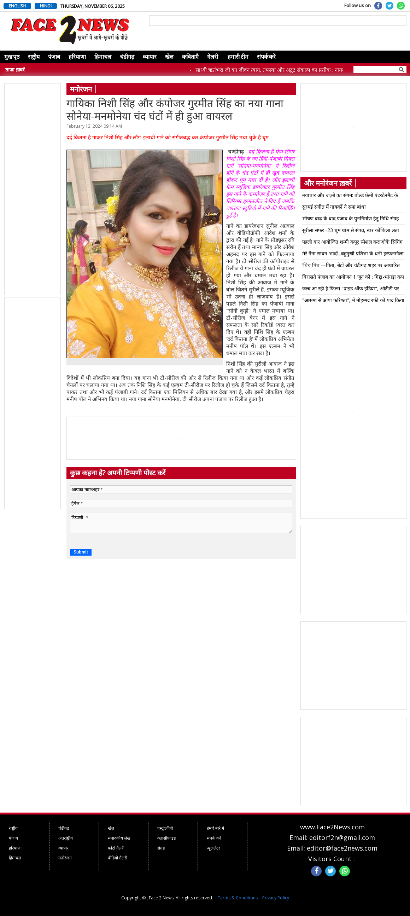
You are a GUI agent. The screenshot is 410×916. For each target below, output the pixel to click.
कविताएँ (190, 57)
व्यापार (150, 57)
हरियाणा (77, 57)
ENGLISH (17, 6)
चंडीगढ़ (127, 57)
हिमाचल (102, 57)
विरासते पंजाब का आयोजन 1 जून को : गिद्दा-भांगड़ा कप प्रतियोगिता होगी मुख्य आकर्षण (353, 278)
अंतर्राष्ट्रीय (65, 838)
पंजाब (54, 57)
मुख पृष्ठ (11, 57)
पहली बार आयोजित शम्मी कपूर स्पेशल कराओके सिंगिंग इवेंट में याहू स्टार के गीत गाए (352, 243)
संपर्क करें (266, 57)
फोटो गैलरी (116, 848)
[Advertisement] (33, 189)
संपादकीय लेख (119, 838)
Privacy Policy (275, 898)
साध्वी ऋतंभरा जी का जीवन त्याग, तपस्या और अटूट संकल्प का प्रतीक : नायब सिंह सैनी (283, 69)
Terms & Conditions (238, 898)
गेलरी (212, 57)
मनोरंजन (65, 858)
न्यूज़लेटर (213, 848)
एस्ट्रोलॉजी (165, 828)
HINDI (46, 6)
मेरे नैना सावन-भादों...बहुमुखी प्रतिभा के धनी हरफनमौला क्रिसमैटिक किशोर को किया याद (353, 254)
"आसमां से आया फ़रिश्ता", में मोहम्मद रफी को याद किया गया (353, 301)
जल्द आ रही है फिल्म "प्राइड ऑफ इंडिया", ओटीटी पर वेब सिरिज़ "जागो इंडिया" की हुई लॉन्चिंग (350, 289)
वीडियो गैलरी (117, 858)
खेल (169, 57)
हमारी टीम (238, 57)
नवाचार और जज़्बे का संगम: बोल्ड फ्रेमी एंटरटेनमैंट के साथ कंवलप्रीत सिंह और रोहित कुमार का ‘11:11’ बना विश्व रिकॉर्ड (350, 196)
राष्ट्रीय (34, 57)
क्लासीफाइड (166, 838)
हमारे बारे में (215, 828)
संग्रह (161, 848)
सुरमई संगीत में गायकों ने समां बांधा (334, 206)
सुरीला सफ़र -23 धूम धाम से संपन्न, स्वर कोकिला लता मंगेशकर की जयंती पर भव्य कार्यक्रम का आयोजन (350, 231)
